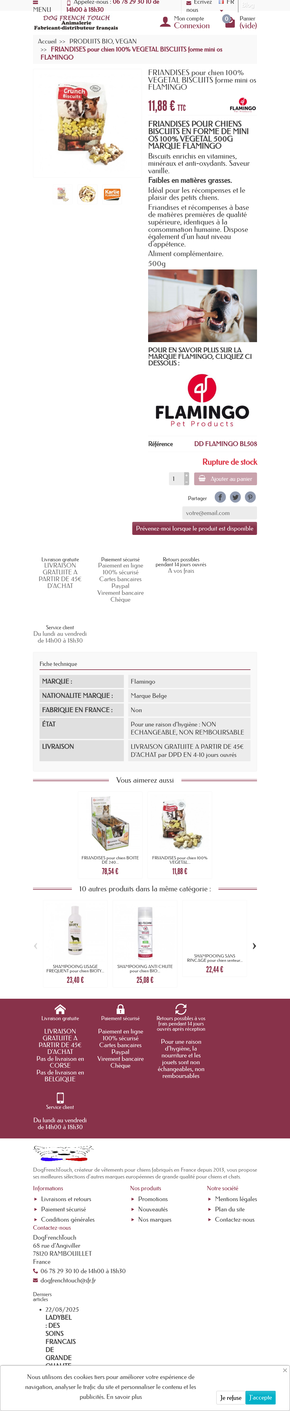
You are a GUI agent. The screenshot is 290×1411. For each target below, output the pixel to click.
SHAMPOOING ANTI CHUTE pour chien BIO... (145, 928)
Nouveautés (153, 1120)
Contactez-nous (235, 1131)
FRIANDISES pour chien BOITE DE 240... (110, 819)
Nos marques (154, 1131)
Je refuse (230, 1397)
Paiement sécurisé (63, 1120)
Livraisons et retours (66, 1110)
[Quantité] (175, 478)
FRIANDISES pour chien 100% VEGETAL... (180, 819)
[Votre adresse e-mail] (142, 1351)
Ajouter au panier (225, 478)
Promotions (153, 1110)
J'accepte (260, 1397)
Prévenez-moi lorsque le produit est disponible (194, 528)
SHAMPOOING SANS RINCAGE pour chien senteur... (215, 917)
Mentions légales (236, 1110)
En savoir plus (124, 1396)
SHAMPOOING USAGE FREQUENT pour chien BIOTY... (75, 928)
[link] (220, 496)
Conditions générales (68, 1131)
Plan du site (230, 1120)
